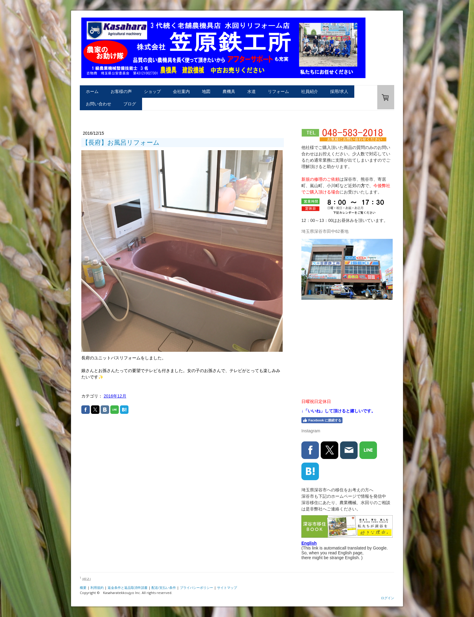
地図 (206, 91)
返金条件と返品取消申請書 (128, 587)
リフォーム (278, 91)
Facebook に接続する (322, 420)
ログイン (387, 598)
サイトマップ (227, 587)
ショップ (152, 91)
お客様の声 (121, 91)
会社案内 (181, 91)
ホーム (92, 91)
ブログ (129, 103)
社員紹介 (309, 91)
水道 (251, 91)
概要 (83, 587)
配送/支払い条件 (163, 587)
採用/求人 (339, 91)
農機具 (228, 91)
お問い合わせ (98, 103)
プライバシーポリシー (196, 587)
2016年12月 (115, 396)
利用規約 (97, 587)
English (309, 543)
